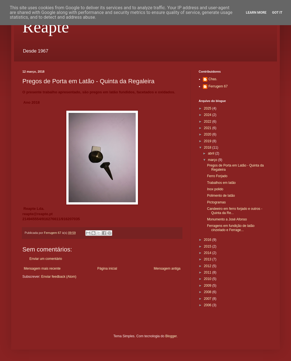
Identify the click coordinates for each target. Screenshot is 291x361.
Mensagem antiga (167, 268)
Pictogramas (216, 202)
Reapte (45, 27)
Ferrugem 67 (218, 86)
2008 (208, 292)
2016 (208, 240)
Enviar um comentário (45, 259)
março (213, 160)
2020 (208, 134)
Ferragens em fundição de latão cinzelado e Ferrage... (230, 228)
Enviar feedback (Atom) (58, 277)
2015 (208, 246)
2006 (208, 305)
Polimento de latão (221, 196)
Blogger (171, 336)
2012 (208, 266)
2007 (208, 299)
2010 (208, 279)
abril (211, 153)
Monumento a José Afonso (227, 219)
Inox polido (215, 189)
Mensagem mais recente (42, 268)
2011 (208, 272)
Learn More (256, 13)
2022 (208, 122)
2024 (208, 115)
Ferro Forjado (217, 176)
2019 (208, 141)
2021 (208, 128)
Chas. (212, 79)
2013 (208, 259)
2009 (208, 286)
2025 (208, 108)
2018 (208, 147)
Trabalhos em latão (221, 183)
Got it (277, 13)
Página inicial (107, 268)
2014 (208, 253)
